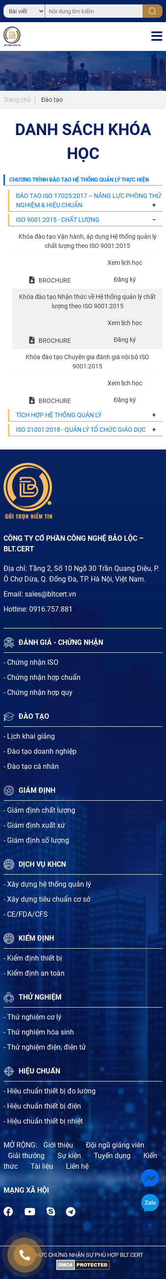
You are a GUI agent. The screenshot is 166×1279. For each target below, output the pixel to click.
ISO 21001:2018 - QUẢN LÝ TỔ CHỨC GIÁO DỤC (81, 429)
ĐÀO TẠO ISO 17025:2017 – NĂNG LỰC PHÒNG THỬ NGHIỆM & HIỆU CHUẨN (88, 200)
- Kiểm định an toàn (34, 973)
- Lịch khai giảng (29, 736)
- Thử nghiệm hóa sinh (39, 1032)
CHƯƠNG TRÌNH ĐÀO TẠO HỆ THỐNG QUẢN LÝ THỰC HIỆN (79, 180)
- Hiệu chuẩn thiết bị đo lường (50, 1091)
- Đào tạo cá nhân (31, 766)
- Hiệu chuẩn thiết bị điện (42, 1106)
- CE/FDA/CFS (26, 914)
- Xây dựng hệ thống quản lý (47, 884)
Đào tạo (52, 99)
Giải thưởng (26, 1155)
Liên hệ (77, 1166)
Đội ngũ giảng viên (115, 1145)
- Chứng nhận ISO (31, 662)
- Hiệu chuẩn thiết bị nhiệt (43, 1121)
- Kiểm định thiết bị (33, 958)
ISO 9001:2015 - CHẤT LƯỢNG (58, 219)
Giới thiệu (58, 1145)
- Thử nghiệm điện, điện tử (45, 1047)
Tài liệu (42, 1166)
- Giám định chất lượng (39, 810)
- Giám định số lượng (36, 840)
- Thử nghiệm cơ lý (33, 1017)
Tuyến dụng (112, 1155)
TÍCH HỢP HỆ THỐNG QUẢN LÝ (58, 415)
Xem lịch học (125, 262)
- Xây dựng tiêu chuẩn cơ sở (47, 899)
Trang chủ (17, 99)
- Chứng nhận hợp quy (38, 692)
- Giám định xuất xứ (34, 825)
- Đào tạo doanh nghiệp (40, 751)
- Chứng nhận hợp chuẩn (42, 677)
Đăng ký (125, 279)
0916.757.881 (51, 609)
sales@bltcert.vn (50, 594)
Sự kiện (69, 1155)
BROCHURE (55, 280)
